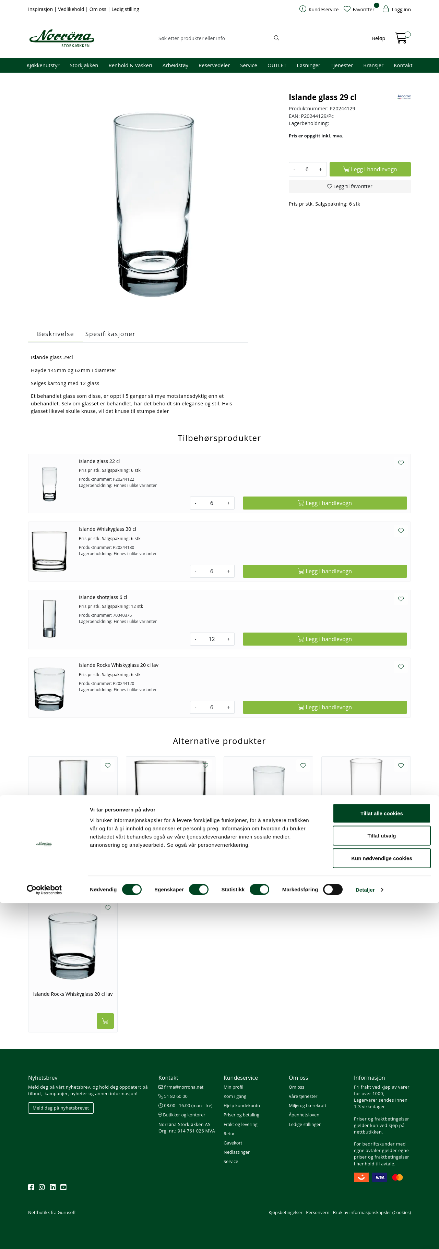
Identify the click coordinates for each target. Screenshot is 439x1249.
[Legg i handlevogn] (370, 169)
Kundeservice (241, 1077)
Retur (229, 1133)
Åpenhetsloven (304, 1115)
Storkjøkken (84, 65)
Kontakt (403, 65)
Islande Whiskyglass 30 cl (107, 529)
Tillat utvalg (381, 1182)
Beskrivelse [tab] (55, 334)
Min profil (233, 1087)
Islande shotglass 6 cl (103, 597)
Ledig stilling (125, 9)
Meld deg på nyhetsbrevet (61, 1108)
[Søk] (215, 38)
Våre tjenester (303, 1096)
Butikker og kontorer (181, 1115)
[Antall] (307, 169)
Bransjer (373, 65)
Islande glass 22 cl (99, 461)
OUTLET (277, 65)
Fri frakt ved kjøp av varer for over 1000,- (382, 1090)
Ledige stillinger (305, 1124)
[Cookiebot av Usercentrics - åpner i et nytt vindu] (44, 1235)
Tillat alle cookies (381, 1159)
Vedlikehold (71, 9)
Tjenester (342, 65)
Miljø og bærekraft (307, 1105)
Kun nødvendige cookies (381, 1204)
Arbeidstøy (175, 65)
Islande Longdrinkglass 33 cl (366, 852)
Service (248, 65)
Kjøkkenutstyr (43, 65)
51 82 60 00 (173, 1096)
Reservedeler (214, 65)
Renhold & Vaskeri (130, 65)
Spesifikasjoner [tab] (110, 334)
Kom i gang (235, 1096)
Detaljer (365, 1235)
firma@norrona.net (180, 1087)
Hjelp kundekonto (242, 1105)
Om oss (99, 9)
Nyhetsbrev (43, 1077)
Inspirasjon (41, 9)
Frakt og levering (241, 1124)
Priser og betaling (241, 1115)
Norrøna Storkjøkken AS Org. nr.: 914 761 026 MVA (186, 1127)
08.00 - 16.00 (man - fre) (185, 1105)
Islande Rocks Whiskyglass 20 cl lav (118, 665)
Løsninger (308, 65)
